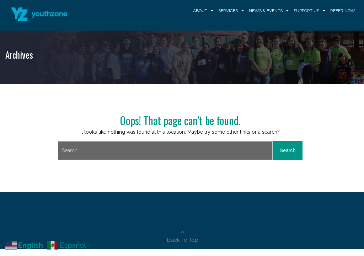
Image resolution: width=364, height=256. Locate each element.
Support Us (306, 10)
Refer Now (342, 10)
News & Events (266, 10)
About (200, 10)
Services (228, 10)
